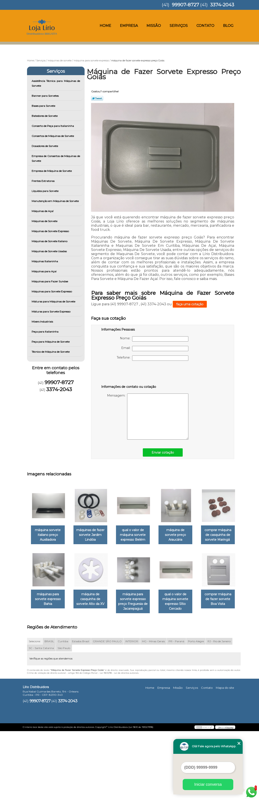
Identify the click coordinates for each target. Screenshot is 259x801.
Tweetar (97, 98)
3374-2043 (222, 4)
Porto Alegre (196, 711)
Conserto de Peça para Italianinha (53, 126)
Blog (228, 26)
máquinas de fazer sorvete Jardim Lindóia (93, 535)
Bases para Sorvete (44, 105)
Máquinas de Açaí (43, 211)
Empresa (129, 26)
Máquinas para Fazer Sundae (50, 281)
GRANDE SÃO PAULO (107, 711)
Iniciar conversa (208, 784)
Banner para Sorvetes (45, 95)
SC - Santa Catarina (41, 717)
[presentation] (129, 373)
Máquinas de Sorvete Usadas (49, 251)
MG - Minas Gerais (153, 711)
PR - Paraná (176, 711)
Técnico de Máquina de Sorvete (51, 351)
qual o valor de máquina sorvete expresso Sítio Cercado (48, 671)
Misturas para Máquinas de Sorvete (54, 301)
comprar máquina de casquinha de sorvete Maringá (48, 599)
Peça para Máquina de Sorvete (51, 341)
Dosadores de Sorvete (45, 146)
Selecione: (35, 711)
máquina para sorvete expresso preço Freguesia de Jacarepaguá (181, 602)
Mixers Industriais (43, 321)
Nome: (154, 339)
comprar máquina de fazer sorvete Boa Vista (93, 669)
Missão (154, 26)
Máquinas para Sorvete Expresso (52, 291)
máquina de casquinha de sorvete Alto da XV (137, 599)
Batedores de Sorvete (45, 115)
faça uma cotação (189, 304)
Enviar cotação (163, 452)
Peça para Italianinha (45, 331)
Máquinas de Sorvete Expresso (51, 231)
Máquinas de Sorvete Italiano (50, 241)
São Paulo (64, 717)
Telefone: (152, 358)
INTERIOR (131, 711)
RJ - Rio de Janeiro (219, 711)
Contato (205, 26)
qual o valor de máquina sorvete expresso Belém (137, 535)
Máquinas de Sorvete (45, 221)
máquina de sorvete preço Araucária (181, 532)
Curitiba (63, 711)
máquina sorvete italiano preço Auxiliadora (48, 535)
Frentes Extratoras (43, 181)
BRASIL (49, 711)
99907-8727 (185, 4)
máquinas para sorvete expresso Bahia (93, 599)
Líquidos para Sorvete (45, 191)
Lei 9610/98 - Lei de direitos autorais (119, 742)
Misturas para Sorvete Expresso (51, 311)
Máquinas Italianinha (45, 261)
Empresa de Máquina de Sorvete (52, 171)
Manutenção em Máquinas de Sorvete (55, 201)
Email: (154, 348)
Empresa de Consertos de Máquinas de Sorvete (56, 158)
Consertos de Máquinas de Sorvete (53, 136)
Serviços (179, 26)
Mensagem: (147, 417)
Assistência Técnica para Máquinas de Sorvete (56, 83)
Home (105, 26)
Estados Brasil (80, 711)
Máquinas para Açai (44, 271)
